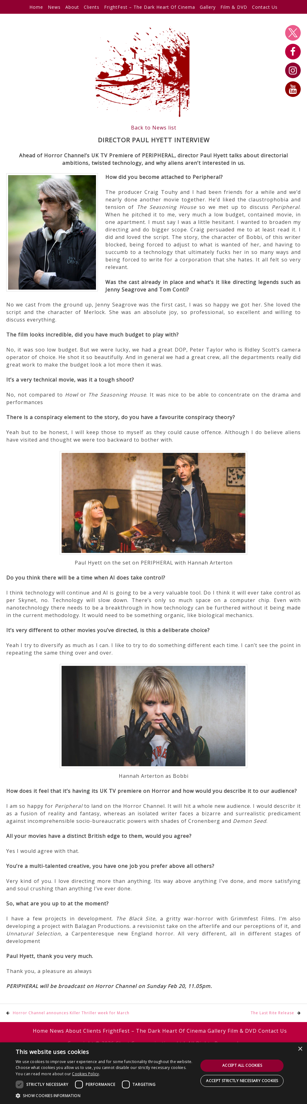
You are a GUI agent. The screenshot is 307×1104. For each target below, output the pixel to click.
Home (36, 7)
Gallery (208, 7)
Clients (91, 7)
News (54, 7)
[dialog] (153, 1073)
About (72, 7)
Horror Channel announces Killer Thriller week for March (71, 1012)
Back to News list (153, 127)
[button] (104, 1095)
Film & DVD (233, 7)
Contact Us (265, 7)
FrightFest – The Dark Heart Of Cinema (149, 7)
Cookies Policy (85, 1073)
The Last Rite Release (272, 1012)
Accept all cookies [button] (242, 1065)
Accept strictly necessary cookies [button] (242, 1080)
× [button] (300, 1049)
